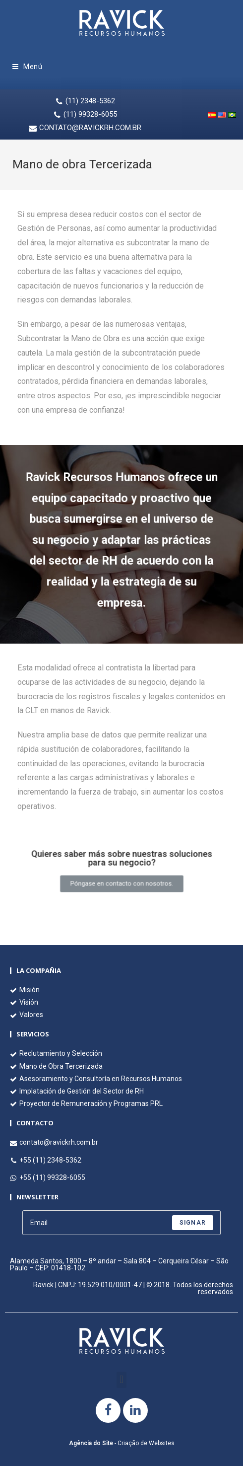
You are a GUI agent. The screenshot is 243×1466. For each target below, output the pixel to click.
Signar (193, 1222)
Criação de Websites (146, 1443)
